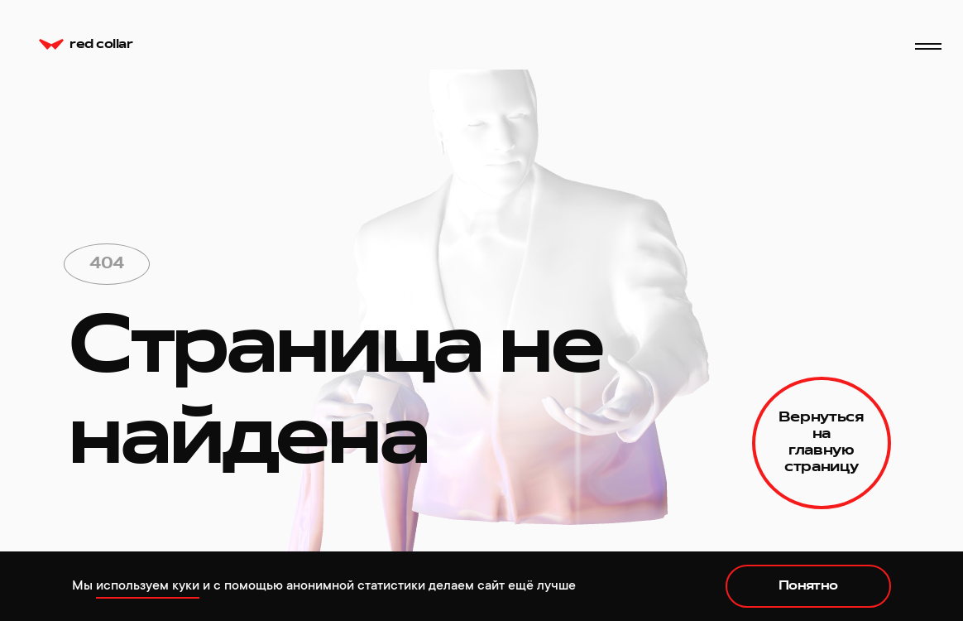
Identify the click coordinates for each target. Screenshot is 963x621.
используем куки (147, 585)
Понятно (808, 586)
